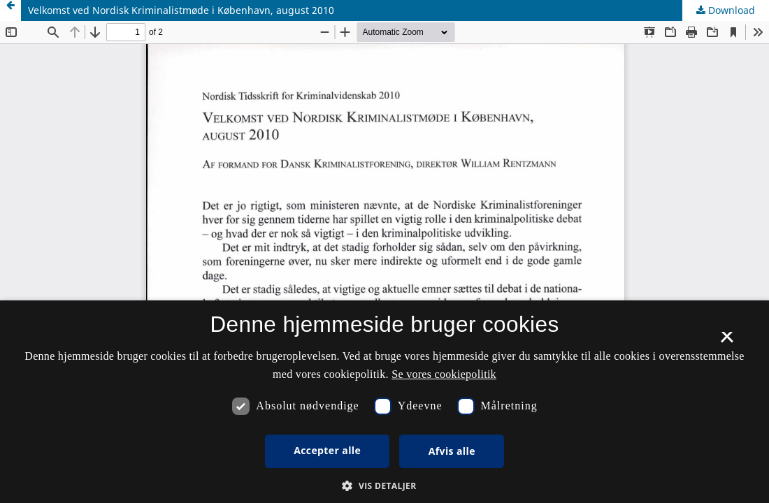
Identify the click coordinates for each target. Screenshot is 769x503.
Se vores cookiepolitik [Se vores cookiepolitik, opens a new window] (443, 374)
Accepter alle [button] (327, 450)
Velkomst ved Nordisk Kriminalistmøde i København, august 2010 (181, 10)
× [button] (727, 341)
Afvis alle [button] (452, 451)
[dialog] (384, 401)
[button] (384, 486)
